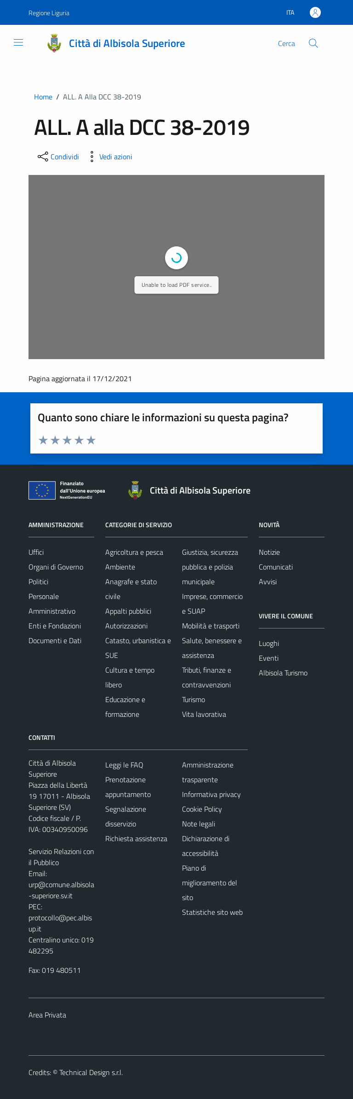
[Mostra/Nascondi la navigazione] (18, 42)
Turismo (193, 699)
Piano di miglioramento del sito (209, 882)
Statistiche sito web (212, 912)
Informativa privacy (211, 794)
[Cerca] (313, 43)
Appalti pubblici (128, 610)
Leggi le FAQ (124, 764)
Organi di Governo (55, 566)
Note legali (198, 823)
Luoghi (269, 643)
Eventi (269, 657)
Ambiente (120, 566)
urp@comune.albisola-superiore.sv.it (61, 890)
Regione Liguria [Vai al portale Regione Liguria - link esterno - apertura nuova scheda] (48, 12)
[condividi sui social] (57, 156)
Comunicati (276, 566)
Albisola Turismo (283, 672)
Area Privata (47, 1014)
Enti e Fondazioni (54, 625)
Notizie (269, 552)
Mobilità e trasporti (210, 625)
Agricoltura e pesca (134, 552)
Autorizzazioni (126, 625)
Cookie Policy (202, 808)
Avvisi (268, 581)
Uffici (36, 552)
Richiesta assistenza (136, 838)
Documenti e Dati (54, 640)
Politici (38, 581)
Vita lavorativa (204, 714)
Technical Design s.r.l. (91, 1072)
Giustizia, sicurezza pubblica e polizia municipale (210, 567)
